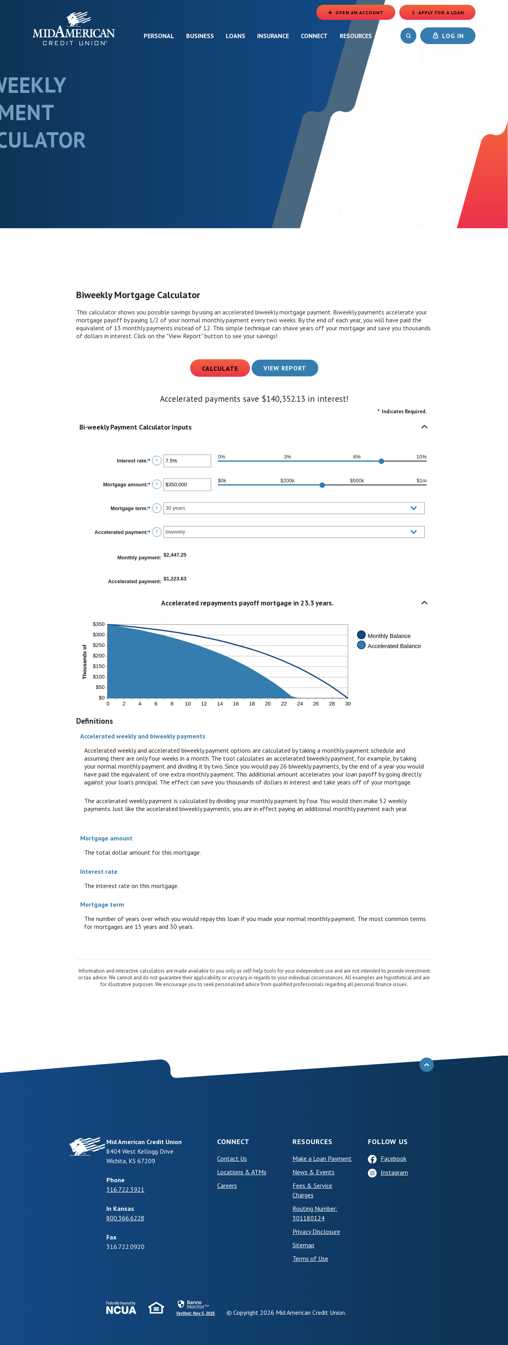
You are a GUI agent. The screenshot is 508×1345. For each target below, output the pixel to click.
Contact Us (232, 1158)
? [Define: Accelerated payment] (157, 532)
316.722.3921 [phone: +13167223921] (125, 1189)
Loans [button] (235, 36)
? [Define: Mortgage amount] (157, 484)
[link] (195, 1307)
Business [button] (200, 36)
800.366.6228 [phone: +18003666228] (125, 1218)
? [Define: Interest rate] (157, 460)
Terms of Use (310, 1258)
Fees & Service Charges (312, 1190)
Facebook (393, 1158)
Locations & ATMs (241, 1172)
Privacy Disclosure (316, 1231)
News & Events (313, 1172)
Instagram (394, 1172)
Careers (227, 1185)
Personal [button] (159, 36)
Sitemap (303, 1245)
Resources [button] (356, 36)
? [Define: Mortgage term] (157, 508)
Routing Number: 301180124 (314, 1213)
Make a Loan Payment (322, 1158)
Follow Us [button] (388, 1141)
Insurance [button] (273, 36)
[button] (254, 427)
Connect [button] (314, 36)
